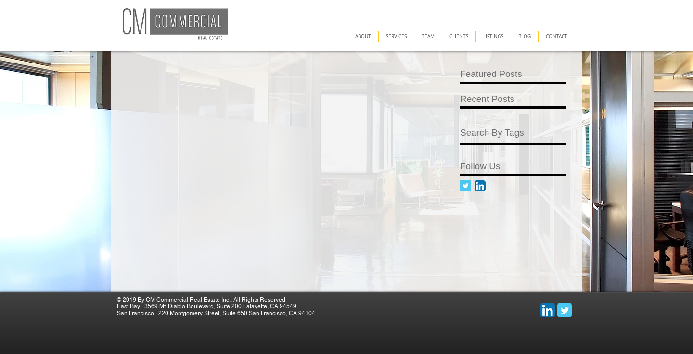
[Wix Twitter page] (564, 310)
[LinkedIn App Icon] (480, 185)
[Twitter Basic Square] (465, 185)
